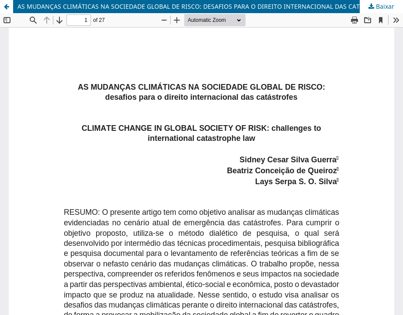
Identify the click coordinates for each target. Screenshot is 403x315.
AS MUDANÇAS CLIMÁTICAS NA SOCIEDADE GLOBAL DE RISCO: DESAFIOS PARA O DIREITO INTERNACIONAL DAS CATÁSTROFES (203, 6)
